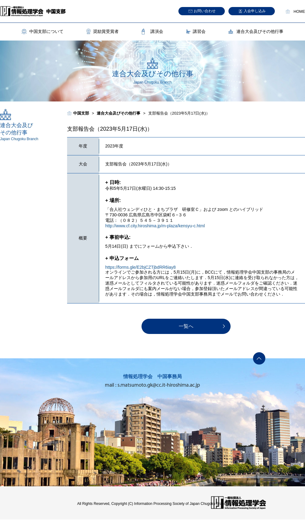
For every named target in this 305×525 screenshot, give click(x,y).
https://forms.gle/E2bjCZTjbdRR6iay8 (140, 267)
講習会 (199, 31)
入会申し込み (255, 11)
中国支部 (81, 113)
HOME (299, 11)
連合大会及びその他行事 (259, 31)
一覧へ (186, 326)
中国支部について (46, 31)
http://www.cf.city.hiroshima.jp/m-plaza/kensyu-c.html (155, 225)
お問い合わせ (205, 11)
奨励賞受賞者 (106, 31)
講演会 (156, 31)
